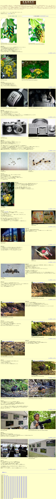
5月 (12, 476)
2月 (6, 476)
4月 (10, 476)
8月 (17, 476)
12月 (7, 475)
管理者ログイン (4, 472)
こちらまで (9, 13)
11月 (4, 475)
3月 (8, 476)
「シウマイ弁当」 (6, 211)
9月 (19, 476)
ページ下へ (54, 150)
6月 (13, 476)
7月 (15, 476)
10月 (21, 476)
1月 (4, 476)
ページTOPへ (50, 150)
